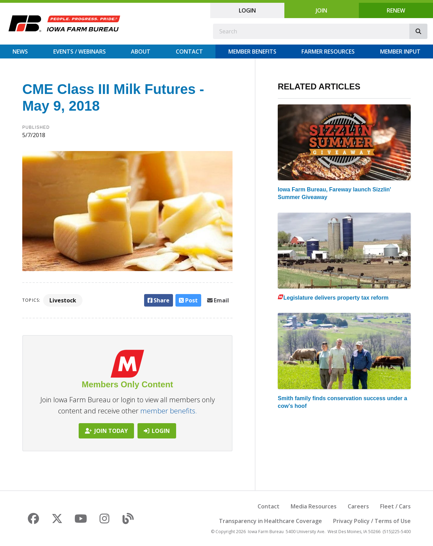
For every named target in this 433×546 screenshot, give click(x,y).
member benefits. (168, 411)
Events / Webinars (79, 51)
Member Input (400, 51)
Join (321, 10)
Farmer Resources (328, 51)
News (20, 51)
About (140, 51)
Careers (358, 506)
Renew (396, 10)
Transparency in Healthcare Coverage (270, 521)
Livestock (62, 300)
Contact (189, 51)
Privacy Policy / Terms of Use (372, 521)
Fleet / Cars (395, 506)
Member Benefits (252, 51)
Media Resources (314, 506)
